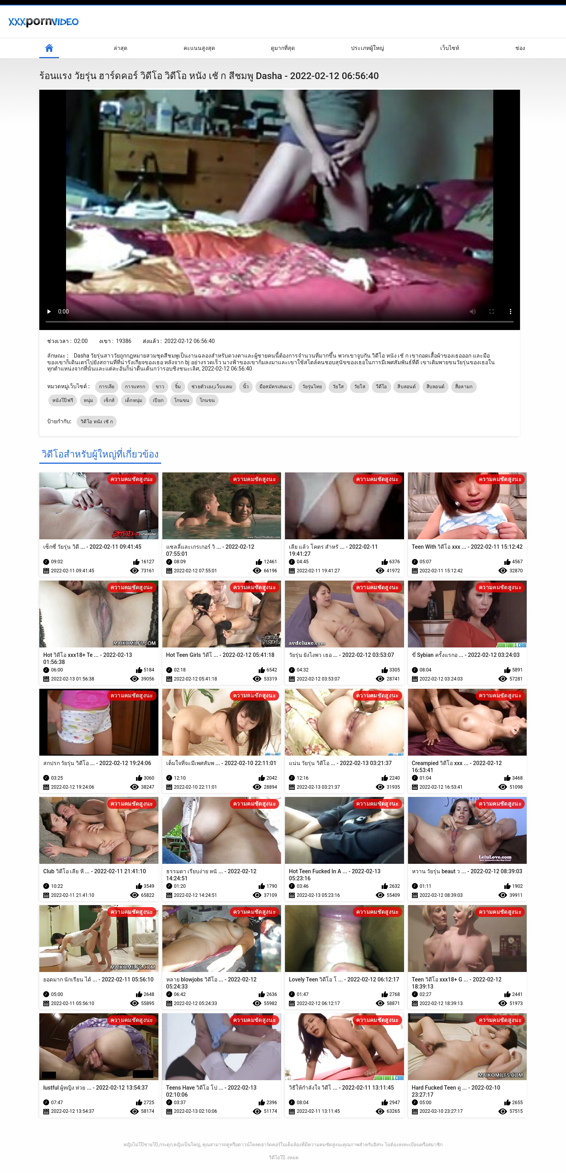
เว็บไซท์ (449, 48)
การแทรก (135, 386)
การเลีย (107, 386)
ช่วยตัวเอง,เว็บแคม (211, 386)
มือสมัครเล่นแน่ (275, 386)
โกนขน (181, 400)
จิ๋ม (178, 386)
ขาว (160, 386)
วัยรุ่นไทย (312, 386)
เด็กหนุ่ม (134, 400)
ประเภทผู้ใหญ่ (367, 48)
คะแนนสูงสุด (199, 48)
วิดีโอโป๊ (277, 1157)
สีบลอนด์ (406, 386)
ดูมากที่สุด (283, 48)
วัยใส (338, 386)
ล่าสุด (120, 48)
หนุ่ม (89, 400)
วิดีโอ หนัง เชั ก (97, 421)
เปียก (158, 400)
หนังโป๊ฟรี (62, 400)
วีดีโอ (381, 386)
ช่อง (520, 48)
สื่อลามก (464, 386)
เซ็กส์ (109, 400)
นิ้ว (246, 386)
